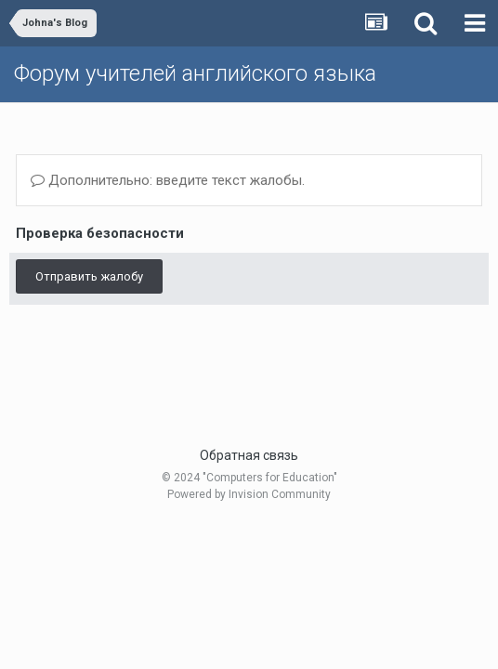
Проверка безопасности (100, 233)
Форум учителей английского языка (195, 73)
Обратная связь (249, 455)
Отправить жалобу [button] (89, 276)
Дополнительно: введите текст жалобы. (168, 180)
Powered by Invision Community (249, 494)
